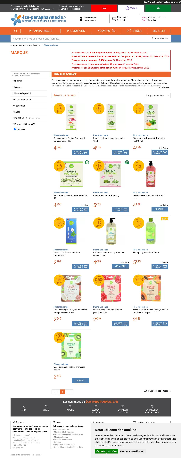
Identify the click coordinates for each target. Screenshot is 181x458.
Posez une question (65, 95)
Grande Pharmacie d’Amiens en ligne (68, 447)
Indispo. (80, 380)
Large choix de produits (69, 9)
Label (16, 112)
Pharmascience (51, 45)
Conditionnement (21, 99)
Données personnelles (63, 439)
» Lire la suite (164, 87)
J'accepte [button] (100, 451)
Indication (26, 118)
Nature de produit (21, 93)
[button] (41, 30)
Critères (17, 81)
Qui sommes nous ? (22, 435)
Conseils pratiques (61, 429)
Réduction (20, 129)
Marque (36, 45)
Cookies (57, 442)
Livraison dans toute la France (25, 6)
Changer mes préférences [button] (132, 451)
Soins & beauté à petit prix (71, 6)
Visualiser (160, 209)
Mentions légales (61, 437)
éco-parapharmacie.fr (20, 45)
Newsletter (18, 448)
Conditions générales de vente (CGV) (68, 434)
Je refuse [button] (112, 451)
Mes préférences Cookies (64, 445)
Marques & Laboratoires (64, 432)
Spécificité (18, 105)
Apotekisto (26, 455)
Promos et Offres (23, 124)
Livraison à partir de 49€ (32, 9)
